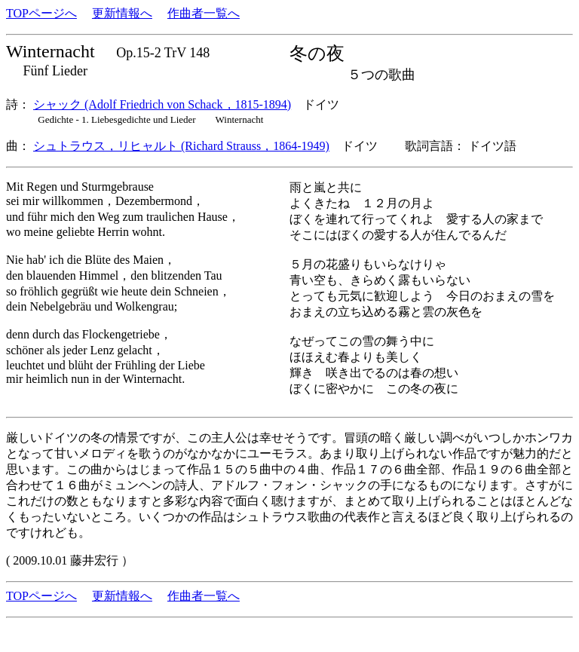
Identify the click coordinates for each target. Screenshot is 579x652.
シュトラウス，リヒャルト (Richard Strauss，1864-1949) (181, 145)
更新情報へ (122, 13)
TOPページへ (41, 13)
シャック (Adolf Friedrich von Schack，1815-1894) (162, 104)
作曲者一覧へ (203, 13)
